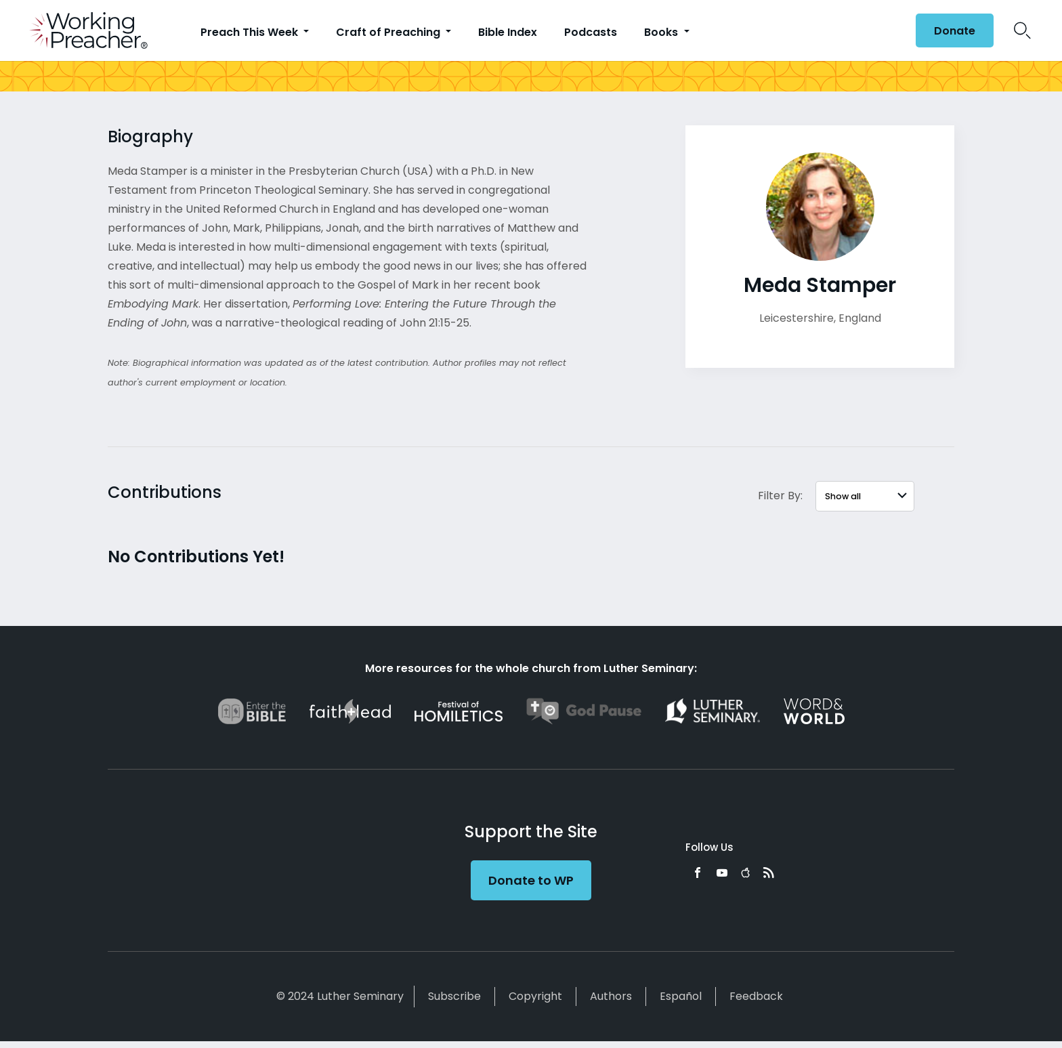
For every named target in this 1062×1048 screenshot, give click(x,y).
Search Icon (1022, 30)
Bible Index (507, 32)
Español (681, 996)
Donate (954, 31)
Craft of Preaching (389, 32)
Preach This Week (250, 32)
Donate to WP (531, 880)
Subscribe (454, 996)
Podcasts (590, 32)
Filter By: (780, 495)
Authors (611, 996)
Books (662, 32)
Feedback (756, 996)
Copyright (535, 996)
